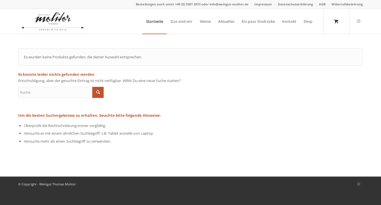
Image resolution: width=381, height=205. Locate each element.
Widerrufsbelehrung (347, 4)
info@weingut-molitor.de (229, 4)
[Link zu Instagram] (358, 21)
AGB (322, 4)
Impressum (263, 4)
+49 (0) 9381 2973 (188, 4)
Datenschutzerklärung (295, 4)
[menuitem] (263, 4)
